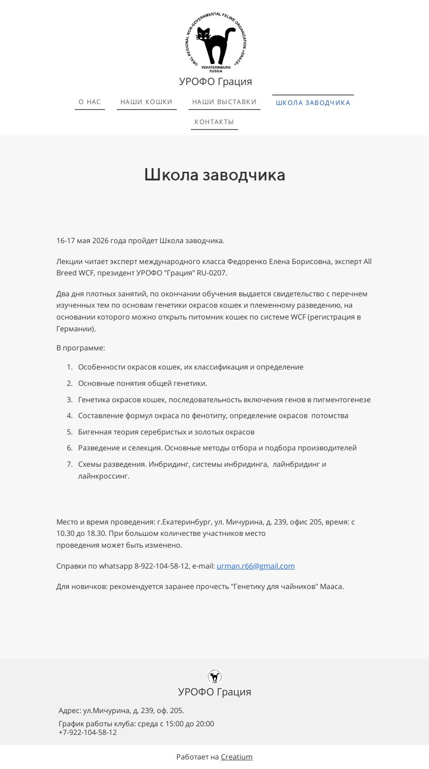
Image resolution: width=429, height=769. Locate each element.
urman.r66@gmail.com (256, 566)
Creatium (237, 757)
